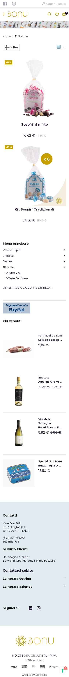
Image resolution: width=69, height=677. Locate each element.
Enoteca (43, 377)
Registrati (61, 3)
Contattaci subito (18, 571)
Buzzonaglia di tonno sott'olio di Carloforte (50, 465)
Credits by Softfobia (34, 674)
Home (7, 36)
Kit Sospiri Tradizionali (34, 209)
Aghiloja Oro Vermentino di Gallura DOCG (50, 381)
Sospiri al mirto (34, 125)
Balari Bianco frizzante (50, 427)
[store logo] (17, 14)
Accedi (49, 3)
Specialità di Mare (50, 461)
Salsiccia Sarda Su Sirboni (50, 339)
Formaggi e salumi (50, 335)
